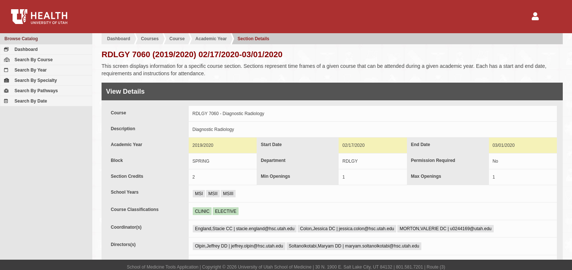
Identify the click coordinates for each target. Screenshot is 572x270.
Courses (150, 38)
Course (177, 38)
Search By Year (24, 70)
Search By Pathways (30, 90)
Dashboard (20, 49)
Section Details (253, 38)
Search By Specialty (29, 80)
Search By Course (27, 59)
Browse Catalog (21, 38)
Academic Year (211, 38)
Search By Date (24, 101)
